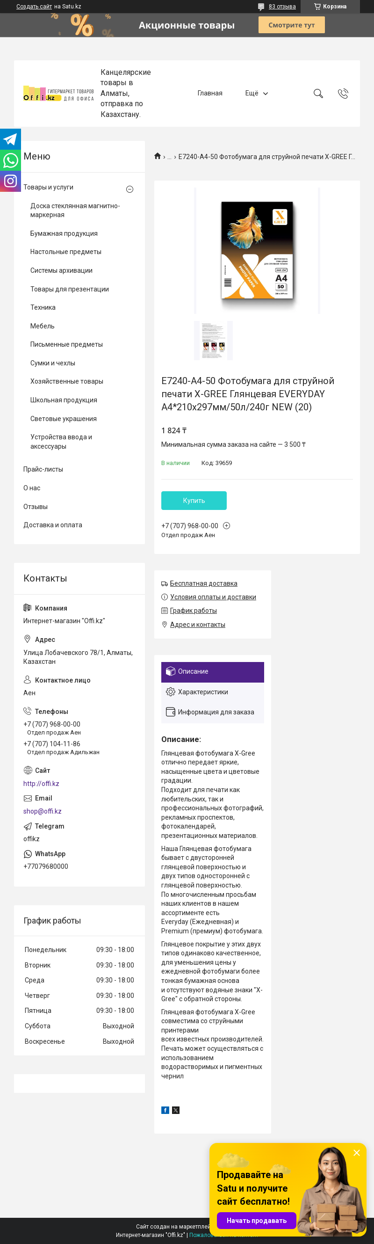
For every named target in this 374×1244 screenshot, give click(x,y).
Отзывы (35, 506)
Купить (194, 500)
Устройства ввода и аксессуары (61, 441)
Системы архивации (61, 270)
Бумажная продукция (64, 233)
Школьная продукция (63, 400)
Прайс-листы (43, 469)
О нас (31, 488)
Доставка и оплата (52, 525)
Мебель (42, 326)
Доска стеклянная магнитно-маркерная (75, 210)
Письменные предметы (66, 344)
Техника (43, 307)
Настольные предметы (65, 251)
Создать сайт (34, 6)
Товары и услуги (48, 187)
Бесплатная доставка (203, 583)
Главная (210, 93)
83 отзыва (282, 6)
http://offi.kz (41, 783)
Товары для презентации (69, 289)
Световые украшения (63, 418)
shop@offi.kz (42, 811)
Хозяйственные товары (66, 381)
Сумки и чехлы (52, 363)
